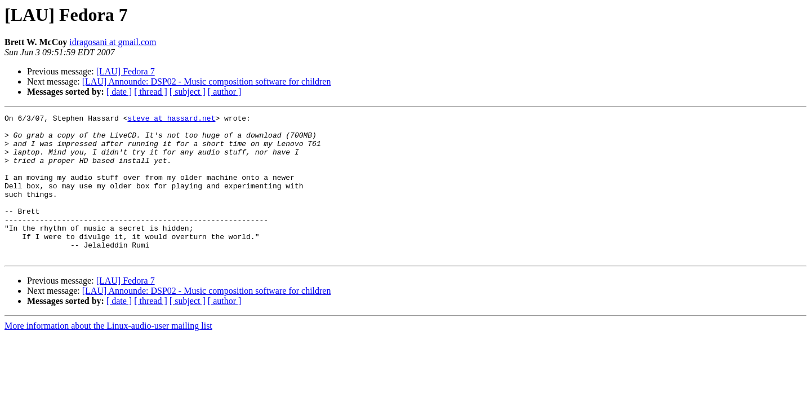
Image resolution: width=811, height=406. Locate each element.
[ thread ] (150, 91)
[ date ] (119, 91)
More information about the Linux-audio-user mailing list (108, 354)
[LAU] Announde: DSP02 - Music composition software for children (206, 81)
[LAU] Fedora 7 (125, 71)
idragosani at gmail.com (112, 42)
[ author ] (225, 91)
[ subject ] (188, 91)
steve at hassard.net (171, 119)
